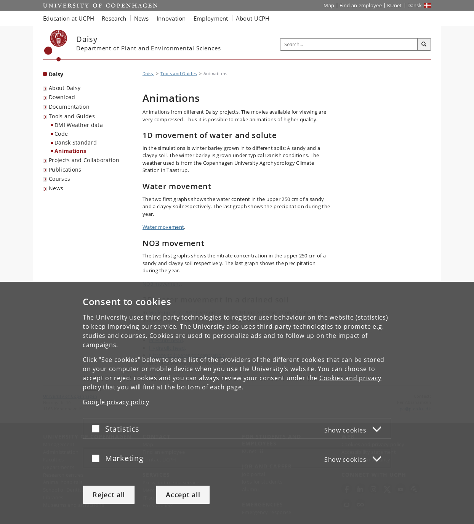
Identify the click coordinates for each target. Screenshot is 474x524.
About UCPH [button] (253, 18)
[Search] (424, 44)
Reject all (109, 494)
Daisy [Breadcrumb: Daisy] (148, 73)
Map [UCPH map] (328, 5)
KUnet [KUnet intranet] (394, 5)
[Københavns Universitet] (55, 45)
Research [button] (114, 18)
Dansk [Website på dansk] (414, 5)
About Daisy (64, 88)
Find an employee (360, 5)
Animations (70, 150)
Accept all (183, 494)
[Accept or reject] (97, 428)
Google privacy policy (116, 402)
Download (62, 97)
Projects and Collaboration (84, 160)
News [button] (141, 18)
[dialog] (237, 403)
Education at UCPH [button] (68, 18)
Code (61, 133)
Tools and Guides (72, 116)
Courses (59, 178)
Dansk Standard (75, 142)
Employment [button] (211, 18)
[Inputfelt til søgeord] (349, 44)
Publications (65, 169)
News (56, 188)
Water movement (163, 226)
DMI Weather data (78, 125)
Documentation (69, 106)
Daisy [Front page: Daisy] (56, 74)
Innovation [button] (171, 18)
